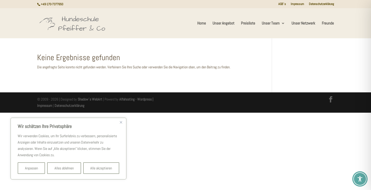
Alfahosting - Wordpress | (136, 99)
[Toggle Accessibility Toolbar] (360, 179)
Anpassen (31, 168)
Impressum (297, 4)
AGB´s (282, 4)
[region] (68, 148)
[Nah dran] (121, 122)
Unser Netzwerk (303, 23)
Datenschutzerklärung (321, 4)
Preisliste (248, 23)
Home (201, 23)
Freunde (328, 23)
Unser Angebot (223, 23)
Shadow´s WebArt (90, 99)
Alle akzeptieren (101, 168)
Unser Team (271, 23)
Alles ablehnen (64, 168)
